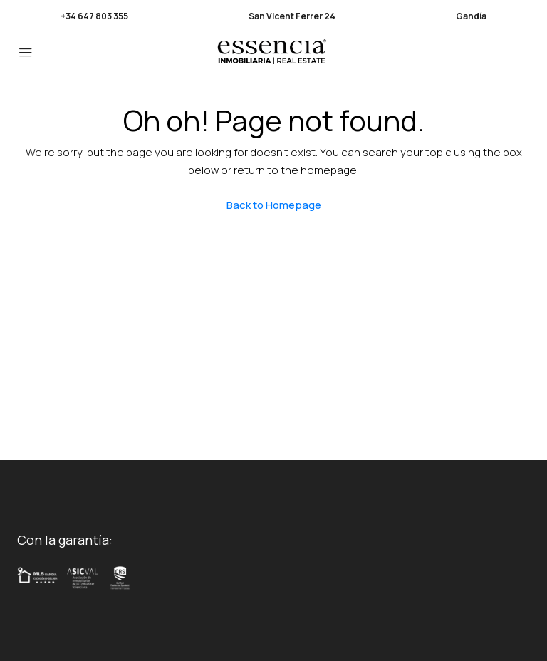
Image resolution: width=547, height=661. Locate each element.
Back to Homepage (273, 205)
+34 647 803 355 (94, 16)
